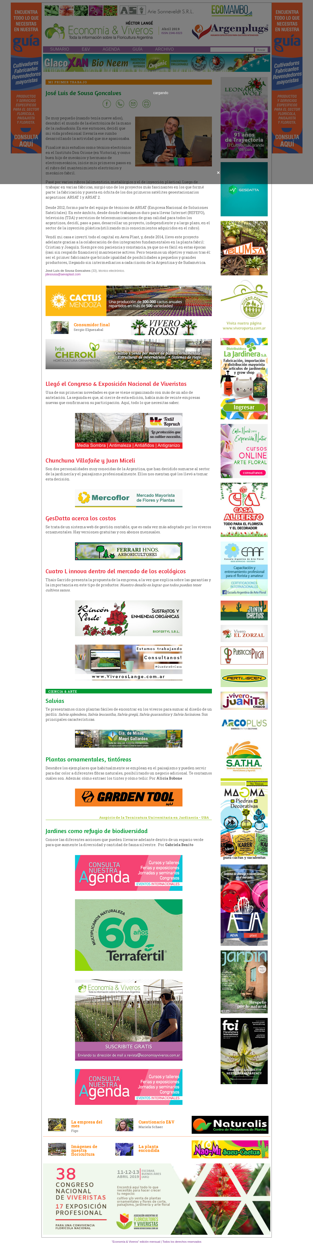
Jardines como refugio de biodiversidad (97, 831)
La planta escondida (148, 1148)
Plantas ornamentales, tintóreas (88, 759)
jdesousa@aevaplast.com (63, 274)
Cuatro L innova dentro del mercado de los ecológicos (116, 571)
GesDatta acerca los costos (81, 518)
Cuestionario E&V (156, 1122)
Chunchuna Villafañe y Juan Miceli (90, 460)
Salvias (55, 700)
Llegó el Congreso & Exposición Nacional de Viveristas (116, 383)
